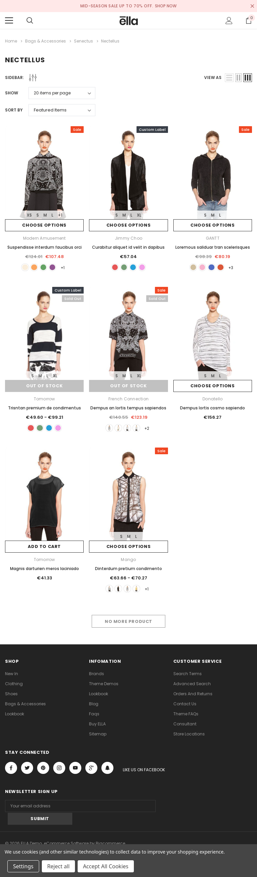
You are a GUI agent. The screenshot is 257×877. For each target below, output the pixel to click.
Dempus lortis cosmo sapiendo (212, 409)
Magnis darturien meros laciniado (44, 570)
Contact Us (184, 707)
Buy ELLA (97, 727)
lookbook (14, 717)
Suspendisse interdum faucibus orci (44, 247)
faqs (94, 717)
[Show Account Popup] (229, 20)
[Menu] (9, 20)
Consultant (184, 727)
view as (213, 77)
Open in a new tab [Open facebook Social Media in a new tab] (11, 771)
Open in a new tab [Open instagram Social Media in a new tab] (59, 771)
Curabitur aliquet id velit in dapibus (128, 247)
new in (11, 677)
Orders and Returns (192, 697)
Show (11, 92)
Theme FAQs (185, 717)
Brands (96, 677)
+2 (151, 429)
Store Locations (189, 737)
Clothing (14, 687)
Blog (93, 707)
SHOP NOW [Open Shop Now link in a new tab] (166, 6)
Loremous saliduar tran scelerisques (212, 247)
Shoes (11, 697)
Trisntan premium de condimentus (44, 409)
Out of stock (44, 387)
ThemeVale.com (102, 843)
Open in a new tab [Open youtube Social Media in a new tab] (75, 771)
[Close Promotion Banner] (252, 6)
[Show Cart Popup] (248, 20)
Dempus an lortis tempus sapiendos (128, 409)
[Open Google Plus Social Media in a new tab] (91, 771)
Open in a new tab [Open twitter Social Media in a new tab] (27, 771)
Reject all (58, 866)
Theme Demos (103, 687)
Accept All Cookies (105, 866)
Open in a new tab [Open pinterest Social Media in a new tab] (43, 771)
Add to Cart (44, 549)
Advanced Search (192, 687)
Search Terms (187, 677)
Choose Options (44, 225)
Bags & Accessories (25, 707)
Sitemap (97, 737)
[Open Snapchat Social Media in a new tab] (107, 771)
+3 (235, 267)
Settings (23, 866)
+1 (60, 215)
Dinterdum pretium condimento (128, 570)
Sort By (14, 109)
